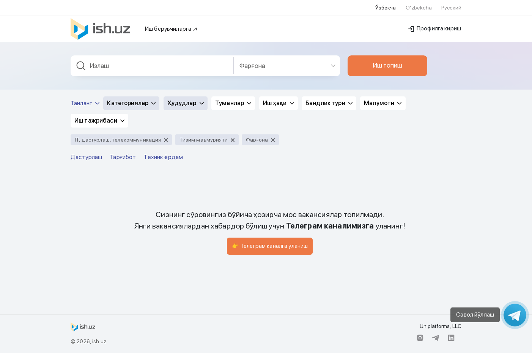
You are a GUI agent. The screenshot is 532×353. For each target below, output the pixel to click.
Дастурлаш (86, 157)
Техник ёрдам (163, 157)
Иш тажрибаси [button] (99, 120)
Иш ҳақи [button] (278, 103)
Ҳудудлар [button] (185, 103)
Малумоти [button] (382, 103)
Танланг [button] (85, 103)
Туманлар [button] (233, 103)
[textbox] (152, 65)
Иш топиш (387, 65)
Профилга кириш (434, 28)
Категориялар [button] (131, 103)
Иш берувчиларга (171, 28)
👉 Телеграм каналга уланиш (270, 246)
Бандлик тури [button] (329, 103)
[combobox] (152, 65)
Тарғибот (123, 157)
